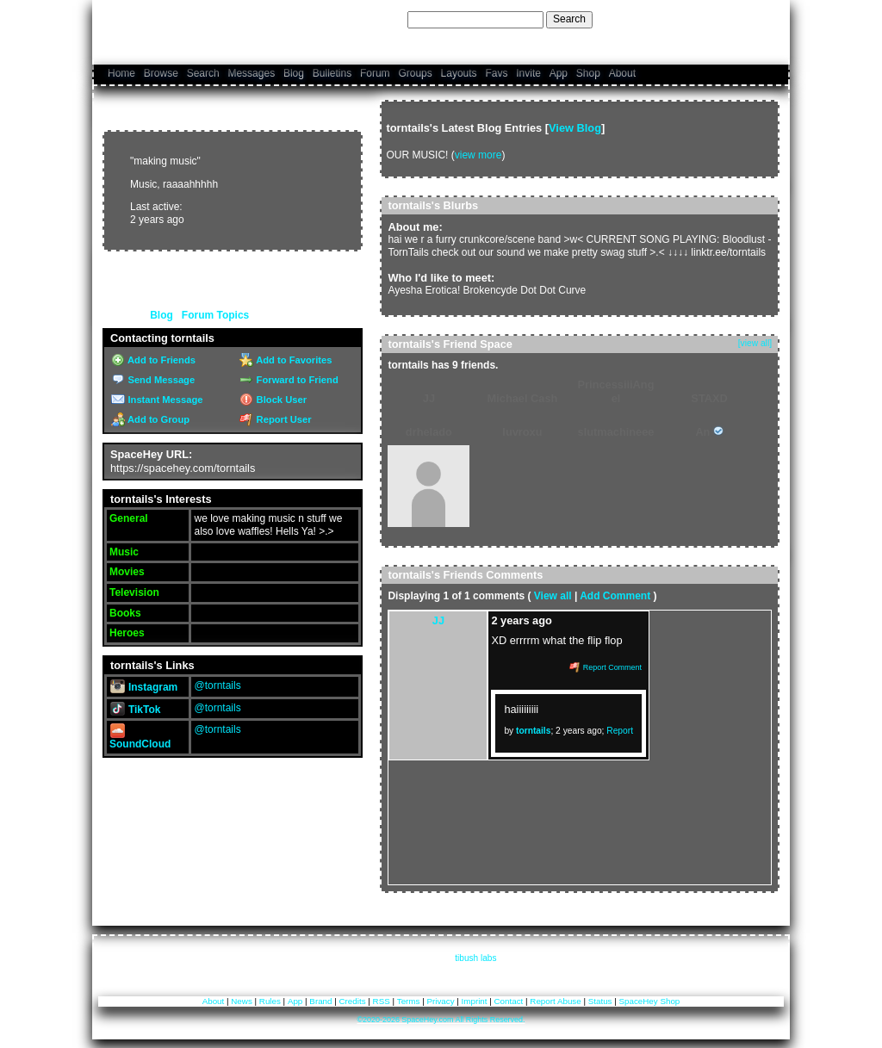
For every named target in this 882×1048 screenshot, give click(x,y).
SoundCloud (140, 738)
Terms (408, 1001)
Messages (251, 73)
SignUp (763, 19)
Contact (509, 1001)
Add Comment (615, 596)
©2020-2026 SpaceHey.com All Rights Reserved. (441, 1019)
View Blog (575, 127)
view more (478, 155)
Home (121, 73)
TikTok (135, 710)
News (241, 1001)
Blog (293, 73)
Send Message (153, 380)
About (622, 73)
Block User (273, 399)
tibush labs (475, 958)
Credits (352, 1001)
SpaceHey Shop (649, 1001)
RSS (381, 1001)
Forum (375, 73)
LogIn (724, 19)
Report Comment (605, 667)
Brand (320, 1001)
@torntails (217, 685)
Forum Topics (215, 315)
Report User (275, 419)
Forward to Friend (288, 380)
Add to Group (150, 419)
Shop (588, 73)
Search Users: (371, 19)
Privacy (440, 1001)
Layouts (459, 73)
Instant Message (156, 399)
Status (600, 1001)
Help (692, 19)
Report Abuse (555, 1001)
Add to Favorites (285, 360)
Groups (415, 73)
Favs (496, 73)
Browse (161, 73)
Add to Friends (153, 360)
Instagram (143, 687)
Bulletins (332, 73)
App (559, 73)
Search (569, 19)
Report (619, 730)
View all (553, 596)
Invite (528, 73)
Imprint (475, 1001)
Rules (270, 1001)
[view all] (755, 343)
